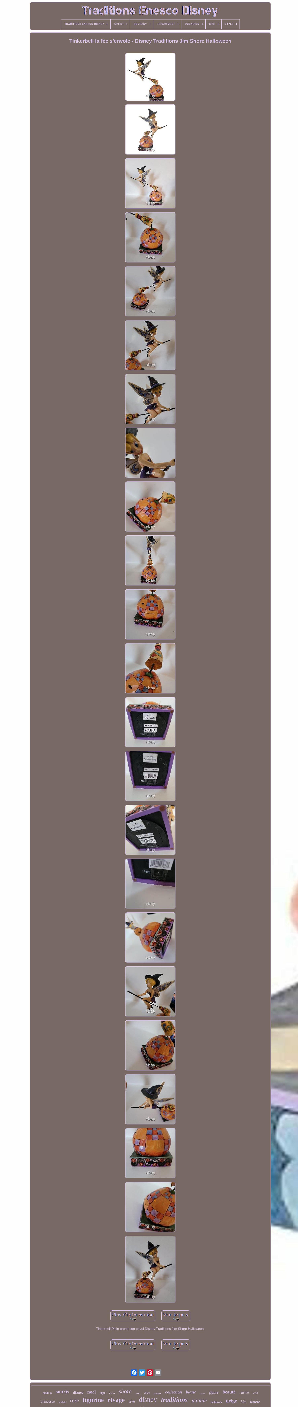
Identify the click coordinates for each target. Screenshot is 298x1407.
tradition (157, 1393)
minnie (199, 1400)
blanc (191, 1392)
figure (214, 1392)
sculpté (62, 1402)
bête (243, 1401)
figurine (93, 1399)
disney (148, 1399)
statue (202, 1393)
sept (102, 1392)
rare (74, 1400)
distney (78, 1392)
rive (132, 1401)
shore (125, 1391)
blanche (255, 1401)
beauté (229, 1392)
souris (62, 1391)
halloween (216, 1401)
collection (173, 1392)
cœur (138, 1393)
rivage (116, 1399)
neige (231, 1400)
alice (147, 1392)
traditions (174, 1399)
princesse (48, 1401)
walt (255, 1392)
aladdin (47, 1392)
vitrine (244, 1392)
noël (91, 1391)
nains (112, 1392)
